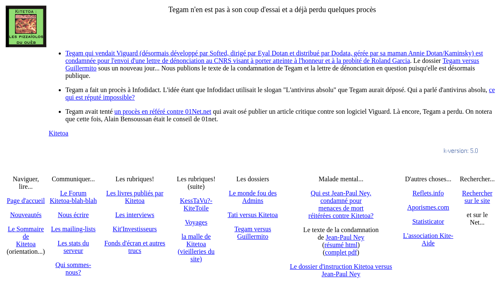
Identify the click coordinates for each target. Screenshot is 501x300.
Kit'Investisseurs (135, 228)
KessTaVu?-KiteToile (196, 204)
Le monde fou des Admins (253, 197)
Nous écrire (73, 214)
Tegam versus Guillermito (252, 232)
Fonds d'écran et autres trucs (134, 247)
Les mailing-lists (73, 228)
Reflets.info (428, 193)
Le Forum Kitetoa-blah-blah (73, 197)
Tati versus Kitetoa (253, 214)
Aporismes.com (428, 207)
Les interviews (135, 214)
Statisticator (428, 221)
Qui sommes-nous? (73, 268)
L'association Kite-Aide (428, 239)
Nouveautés (26, 214)
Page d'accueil (26, 200)
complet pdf (341, 252)
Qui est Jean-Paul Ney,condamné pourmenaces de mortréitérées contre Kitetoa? (341, 204)
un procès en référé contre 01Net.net (163, 111)
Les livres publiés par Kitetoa (134, 197)
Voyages (196, 222)
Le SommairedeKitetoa (26, 236)
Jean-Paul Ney (345, 237)
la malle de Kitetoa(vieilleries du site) (196, 247)
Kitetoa (58, 133)
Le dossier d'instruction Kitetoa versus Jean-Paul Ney (341, 270)
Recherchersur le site (477, 197)
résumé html (341, 244)
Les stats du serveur (73, 247)
